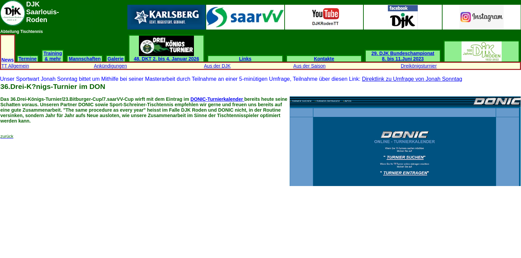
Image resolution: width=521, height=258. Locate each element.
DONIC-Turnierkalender (217, 99)
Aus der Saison (309, 66)
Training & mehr (52, 56)
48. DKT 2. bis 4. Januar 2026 (166, 56)
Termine (28, 58)
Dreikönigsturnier (419, 66)
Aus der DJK (217, 66)
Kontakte (324, 58)
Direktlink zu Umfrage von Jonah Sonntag (412, 79)
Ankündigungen (110, 66)
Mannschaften (85, 58)
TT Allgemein (15, 66)
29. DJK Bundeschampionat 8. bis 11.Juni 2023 (403, 56)
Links (245, 58)
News (7, 59)
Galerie (116, 58)
